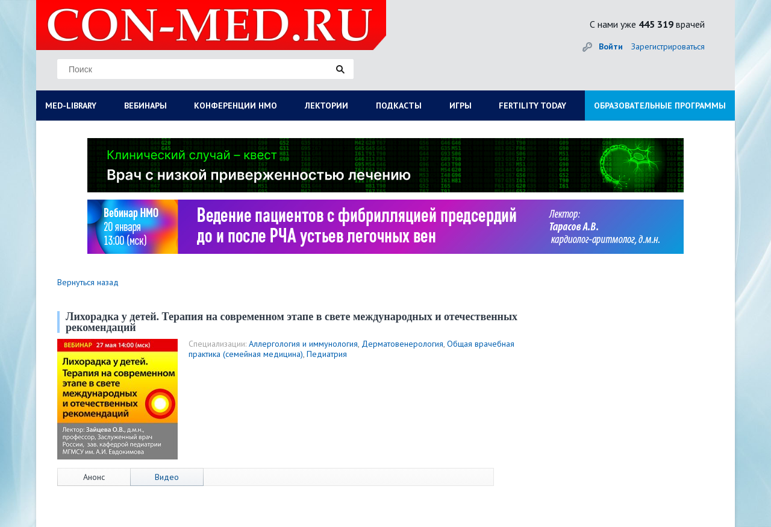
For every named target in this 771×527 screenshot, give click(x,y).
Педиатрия (327, 354)
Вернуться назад (88, 282)
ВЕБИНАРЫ (145, 105)
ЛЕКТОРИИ (326, 105)
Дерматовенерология (402, 343)
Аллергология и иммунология (303, 343)
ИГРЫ (460, 105)
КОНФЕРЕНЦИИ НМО (235, 105)
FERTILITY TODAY (532, 105)
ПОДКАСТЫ (399, 105)
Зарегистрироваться (668, 46)
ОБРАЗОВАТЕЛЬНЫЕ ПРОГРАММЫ (660, 105)
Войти (611, 46)
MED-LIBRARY (70, 105)
